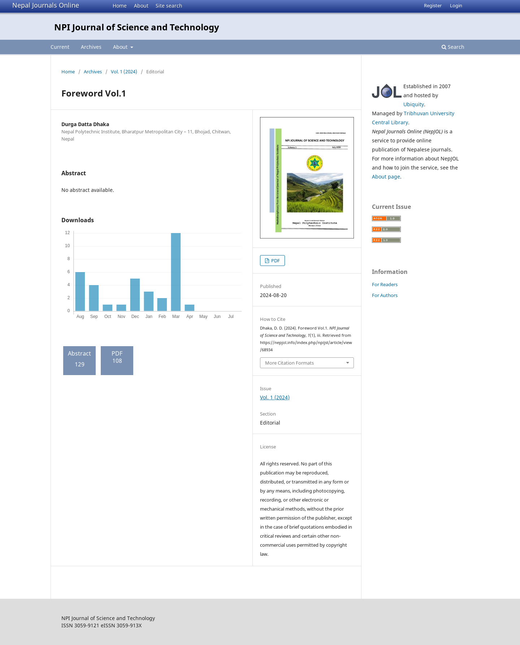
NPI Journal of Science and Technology (136, 27)
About (141, 5)
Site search (169, 5)
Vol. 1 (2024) (124, 71)
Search (453, 46)
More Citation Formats (289, 363)
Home (120, 5)
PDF (275, 260)
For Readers (385, 284)
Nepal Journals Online (45, 5)
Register (433, 5)
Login (456, 5)
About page (386, 176)
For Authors (385, 295)
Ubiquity (413, 104)
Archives (91, 46)
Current (60, 46)
